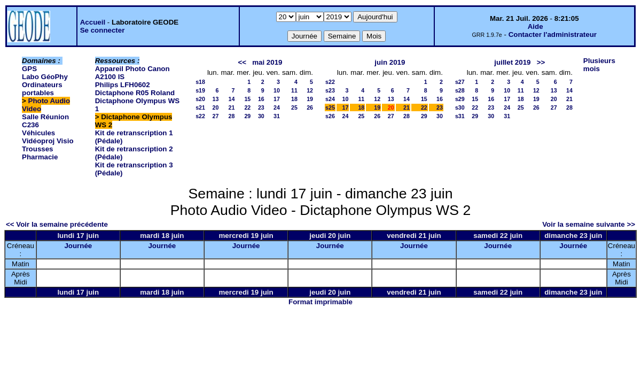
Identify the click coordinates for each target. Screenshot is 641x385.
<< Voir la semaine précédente (57, 224)
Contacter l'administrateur (553, 34)
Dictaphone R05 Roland (135, 93)
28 (231, 116)
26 (310, 107)
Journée (78, 246)
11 (294, 90)
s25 (330, 107)
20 (216, 107)
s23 (330, 90)
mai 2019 (267, 62)
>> (541, 62)
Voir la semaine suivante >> (588, 224)
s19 (200, 90)
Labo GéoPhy (45, 77)
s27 (460, 82)
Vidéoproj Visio (48, 141)
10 (276, 90)
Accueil (92, 22)
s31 (460, 116)
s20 (200, 99)
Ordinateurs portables (42, 89)
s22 (200, 116)
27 (216, 116)
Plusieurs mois (599, 65)
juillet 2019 (512, 62)
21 (231, 107)
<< (242, 62)
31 (276, 116)
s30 (460, 107)
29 (247, 116)
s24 (330, 99)
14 (231, 99)
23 (261, 107)
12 (310, 90)
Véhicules (38, 133)
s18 (200, 82)
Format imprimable (320, 302)
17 (276, 99)
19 (310, 99)
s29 (460, 99)
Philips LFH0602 (122, 85)
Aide (535, 26)
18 (294, 99)
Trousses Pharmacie (40, 153)
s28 (460, 90)
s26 (330, 116)
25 (294, 107)
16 (261, 99)
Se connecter (102, 30)
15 (247, 99)
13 (216, 99)
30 (261, 116)
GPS (29, 69)
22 (247, 107)
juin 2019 (389, 62)
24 (276, 107)
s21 (200, 107)
